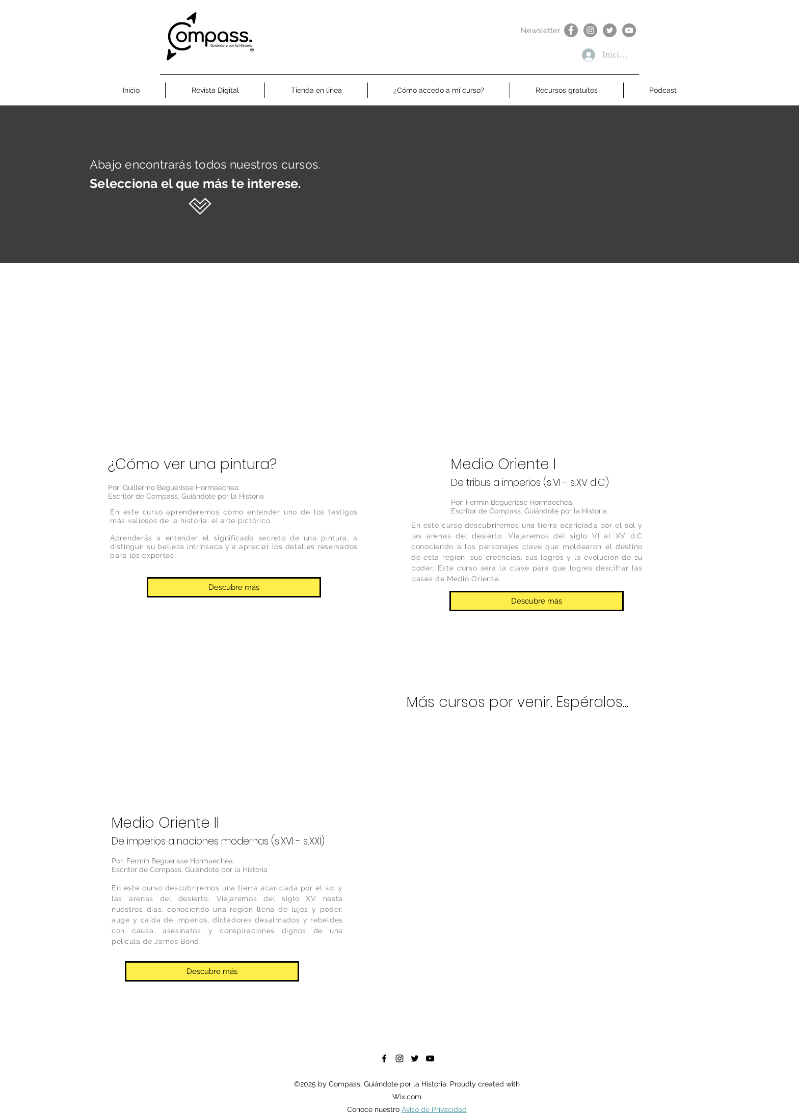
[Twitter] (610, 30)
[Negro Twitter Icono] (415, 1058)
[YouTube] (629, 30)
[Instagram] (590, 30)
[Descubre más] (234, 587)
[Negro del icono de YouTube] (430, 1058)
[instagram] (399, 1058)
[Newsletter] (540, 30)
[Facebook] (571, 30)
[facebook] (384, 1058)
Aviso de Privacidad (434, 1109)
